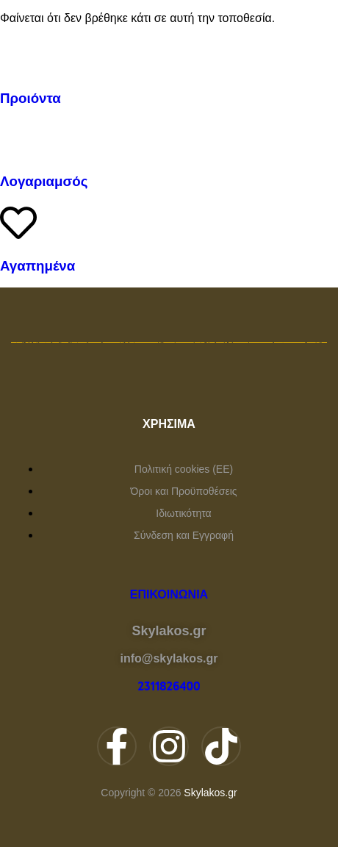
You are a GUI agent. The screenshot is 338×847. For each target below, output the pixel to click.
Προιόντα (30, 98)
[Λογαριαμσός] (18, 138)
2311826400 (168, 687)
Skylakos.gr (210, 792)
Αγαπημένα (37, 266)
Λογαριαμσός (43, 181)
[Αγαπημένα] (18, 222)
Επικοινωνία (169, 594)
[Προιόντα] (18, 55)
